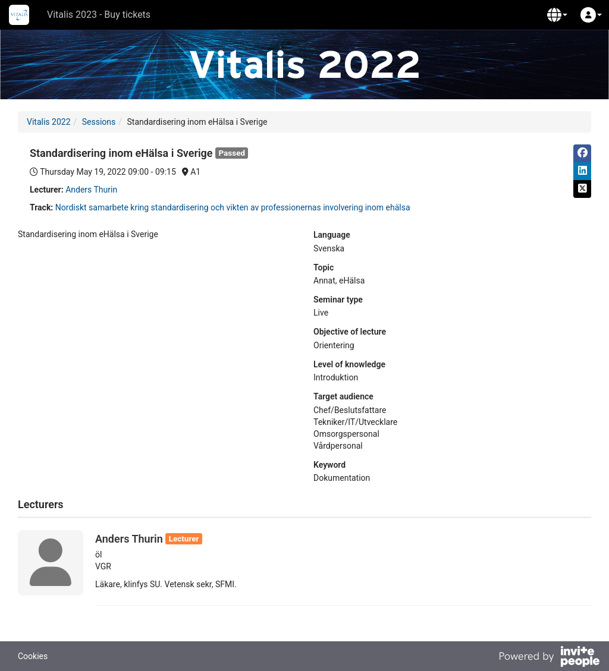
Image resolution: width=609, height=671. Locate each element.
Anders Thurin (91, 189)
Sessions (99, 122)
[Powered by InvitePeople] (548, 658)
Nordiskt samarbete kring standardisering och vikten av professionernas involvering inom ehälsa (232, 207)
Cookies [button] (33, 656)
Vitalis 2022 (49, 122)
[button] (557, 15)
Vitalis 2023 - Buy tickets (98, 14)
